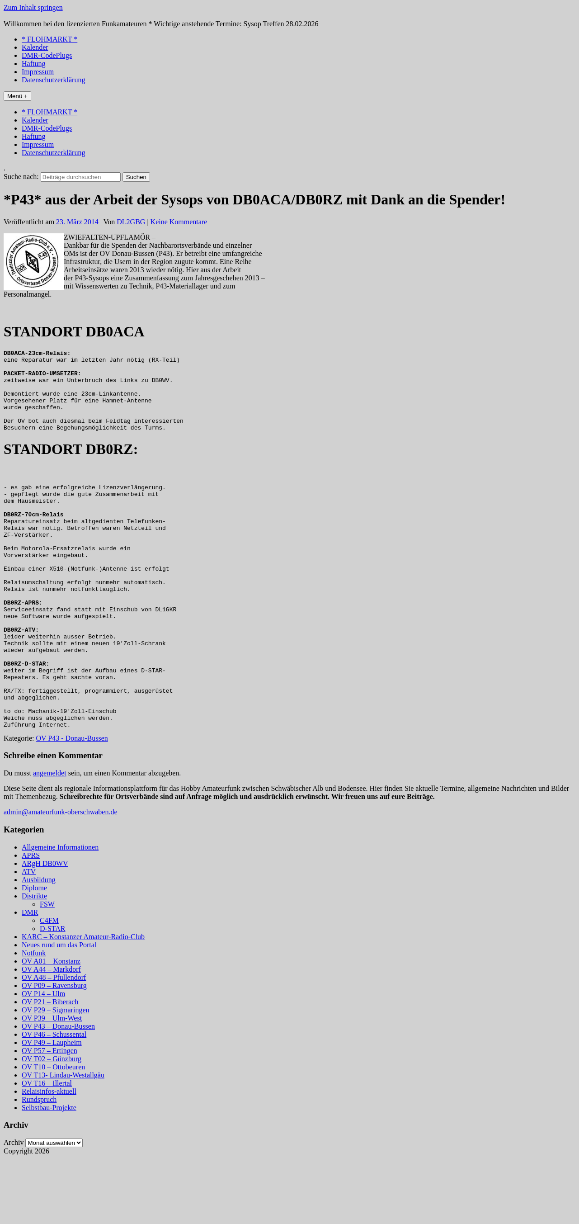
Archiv (14, 1207)
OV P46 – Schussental (54, 1099)
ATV (29, 936)
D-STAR (53, 993)
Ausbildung (39, 945)
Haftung (33, 63)
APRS (31, 920)
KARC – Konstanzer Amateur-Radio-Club (83, 1002)
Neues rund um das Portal (59, 1010)
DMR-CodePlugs (47, 55)
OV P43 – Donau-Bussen (58, 1091)
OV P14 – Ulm (43, 1059)
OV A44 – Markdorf (51, 1034)
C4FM (49, 985)
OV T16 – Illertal (47, 1148)
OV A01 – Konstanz (51, 1026)
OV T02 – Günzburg (51, 1124)
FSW (47, 969)
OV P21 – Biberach (50, 1067)
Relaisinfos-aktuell (49, 1156)
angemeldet (49, 838)
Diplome (34, 953)
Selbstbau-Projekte (49, 1173)
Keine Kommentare (179, 222)
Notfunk (34, 1018)
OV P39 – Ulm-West (52, 1083)
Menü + (17, 96)
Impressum (38, 72)
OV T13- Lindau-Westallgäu (63, 1140)
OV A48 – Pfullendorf (54, 1042)
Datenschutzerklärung (53, 80)
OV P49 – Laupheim (52, 1107)
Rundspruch (39, 1164)
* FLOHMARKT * (49, 39)
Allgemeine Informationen (60, 912)
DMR (30, 977)
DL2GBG (131, 222)
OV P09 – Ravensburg (54, 1050)
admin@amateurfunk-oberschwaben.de (61, 877)
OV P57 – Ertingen (49, 1116)
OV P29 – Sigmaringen (55, 1075)
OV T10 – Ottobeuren (53, 1132)
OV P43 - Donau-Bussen (72, 803)
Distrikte (34, 961)
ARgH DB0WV (45, 928)
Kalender (35, 47)
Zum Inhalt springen (33, 7)
